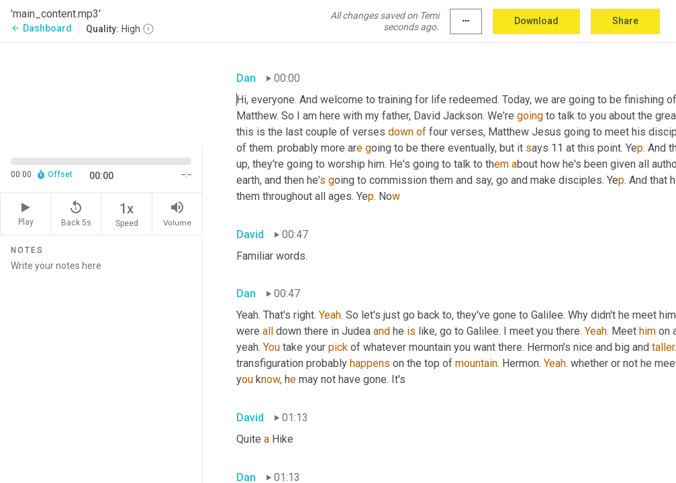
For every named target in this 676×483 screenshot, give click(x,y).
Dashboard (41, 28)
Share (625, 20)
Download (536, 20)
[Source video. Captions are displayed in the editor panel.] (101, 93)
